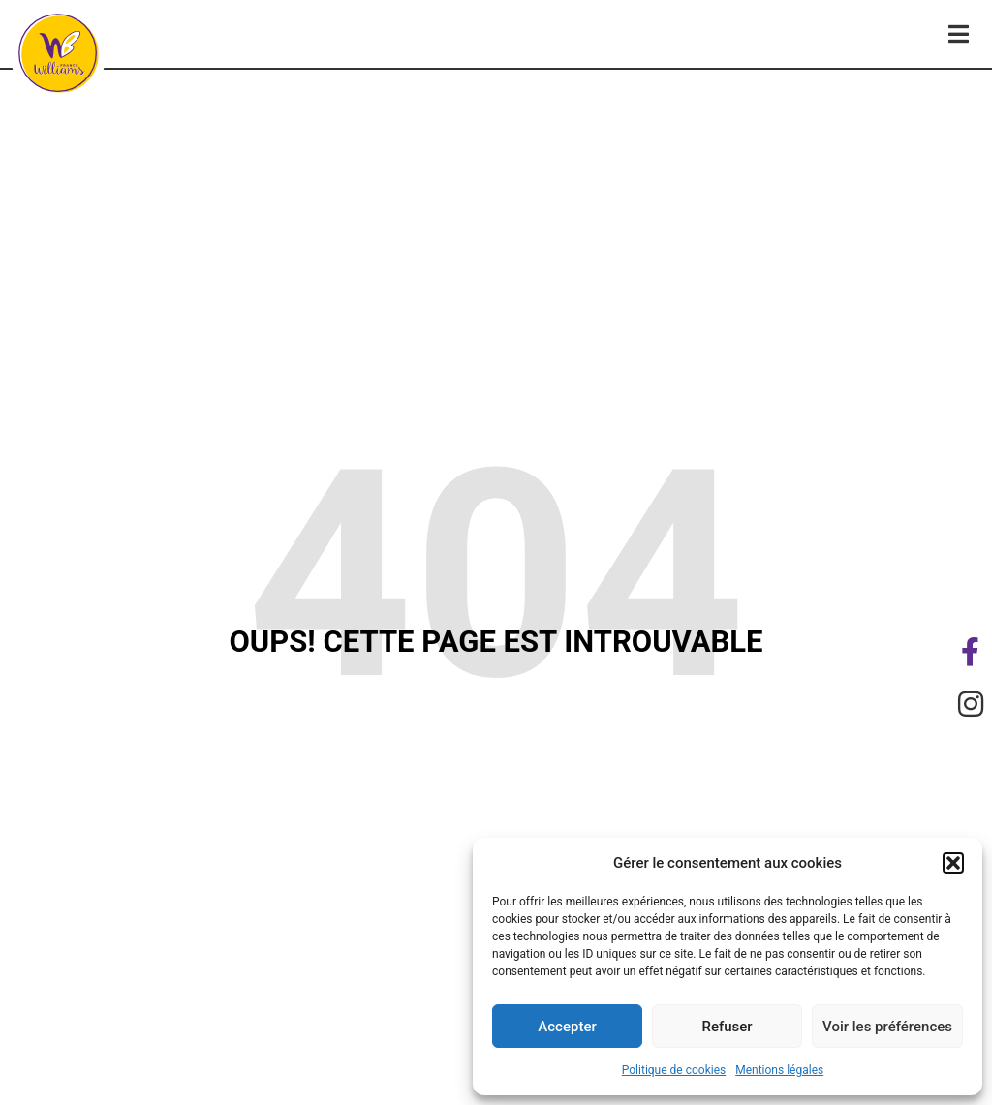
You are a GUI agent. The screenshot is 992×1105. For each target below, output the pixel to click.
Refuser (726, 1026)
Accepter (567, 1026)
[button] (953, 863)
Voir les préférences (887, 1026)
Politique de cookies (674, 1070)
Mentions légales (779, 1070)
